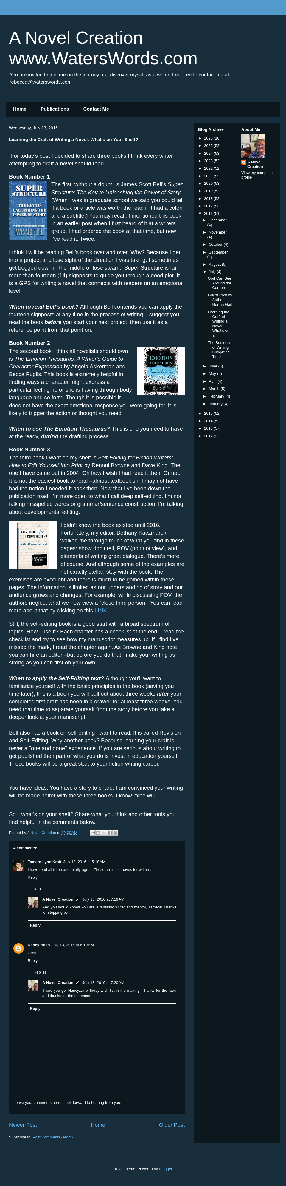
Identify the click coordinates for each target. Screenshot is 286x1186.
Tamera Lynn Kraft (44, 862)
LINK (100, 610)
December (218, 220)
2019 (209, 191)
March (215, 389)
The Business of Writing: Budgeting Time (219, 349)
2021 (209, 176)
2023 (209, 161)
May (213, 373)
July (213, 272)
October (216, 244)
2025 (209, 145)
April (213, 381)
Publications (55, 109)
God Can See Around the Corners (219, 283)
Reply (33, 877)
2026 (209, 138)
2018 (209, 198)
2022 (209, 168)
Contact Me (96, 109)
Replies (40, 889)
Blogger (165, 1169)
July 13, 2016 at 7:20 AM (103, 982)
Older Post (172, 1125)
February (217, 396)
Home (19, 109)
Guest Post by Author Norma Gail (220, 299)
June (213, 366)
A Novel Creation (57, 899)
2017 (209, 206)
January (216, 404)
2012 (209, 436)
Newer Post (23, 1125)
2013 (209, 428)
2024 (209, 153)
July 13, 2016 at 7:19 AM (103, 899)
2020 (209, 183)
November (218, 232)
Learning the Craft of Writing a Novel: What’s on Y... (218, 323)
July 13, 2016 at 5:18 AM (84, 862)
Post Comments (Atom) (53, 1137)
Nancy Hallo (39, 945)
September (218, 252)
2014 (209, 421)
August (215, 264)
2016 (209, 213)
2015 (209, 413)
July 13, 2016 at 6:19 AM (73, 945)
